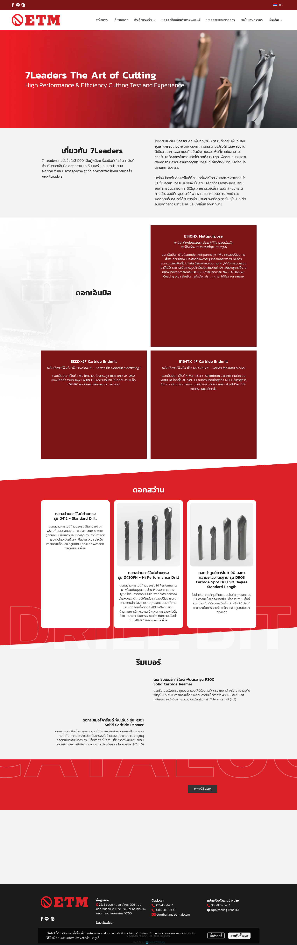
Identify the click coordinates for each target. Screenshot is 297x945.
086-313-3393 (165, 909)
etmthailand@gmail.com (173, 914)
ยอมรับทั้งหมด (239, 935)
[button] (277, 5)
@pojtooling (219, 909)
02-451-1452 (164, 905)
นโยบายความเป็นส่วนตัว (65, 938)
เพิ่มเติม (276, 20)
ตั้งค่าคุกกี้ (216, 935)
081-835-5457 (220, 905)
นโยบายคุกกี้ (92, 938)
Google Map (104, 922)
